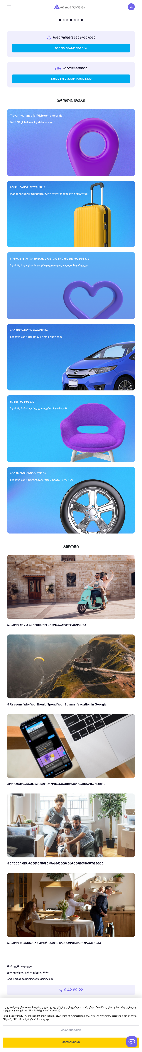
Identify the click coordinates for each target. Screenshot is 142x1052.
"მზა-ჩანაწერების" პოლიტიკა (31, 1019)
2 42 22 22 (71, 990)
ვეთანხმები (71, 1042)
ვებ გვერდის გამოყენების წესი (28, 972)
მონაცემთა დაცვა (19, 966)
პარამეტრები (71, 1030)
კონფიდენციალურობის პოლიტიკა (30, 978)
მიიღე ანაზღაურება (71, 48)
